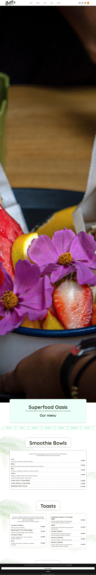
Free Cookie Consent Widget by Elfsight (48, 574)
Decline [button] (76, 570)
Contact (59, 3)
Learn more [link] (19, 571)
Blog (52, 3)
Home (30, 3)
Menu (37, 3)
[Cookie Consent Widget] (48, 571)
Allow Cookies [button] (66, 570)
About (45, 3)
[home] (10, 3)
